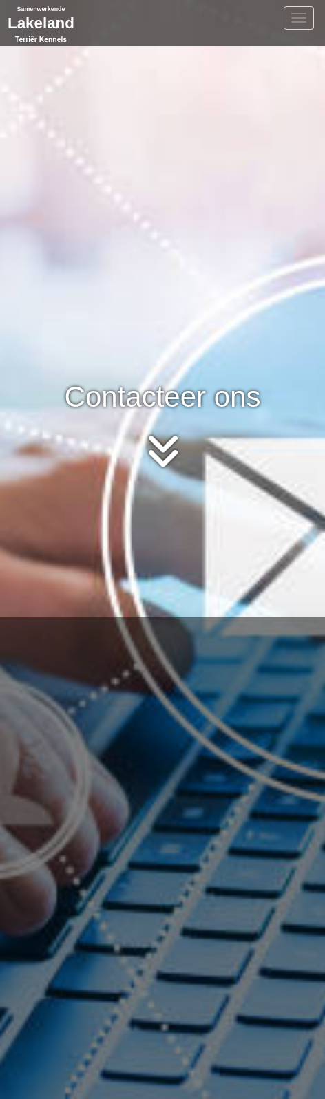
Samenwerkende (41, 9)
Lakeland (41, 23)
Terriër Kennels (41, 39)
